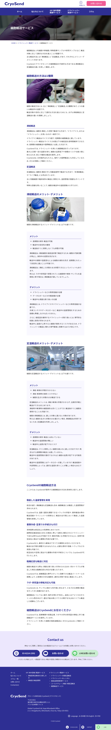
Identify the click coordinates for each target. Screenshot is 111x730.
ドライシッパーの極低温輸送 (61, 676)
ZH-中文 (97, 716)
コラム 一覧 (15, 679)
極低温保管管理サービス (59, 681)
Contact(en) (15, 685)
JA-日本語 (82, 716)
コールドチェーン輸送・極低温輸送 (63, 683)
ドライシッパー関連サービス (73, 11)
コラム (91, 11)
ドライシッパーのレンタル (60, 678)
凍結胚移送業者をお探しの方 (37, 677)
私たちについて (37, 11)
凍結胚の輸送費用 (34, 680)
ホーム (19, 11)
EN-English (90, 716)
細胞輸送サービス (57, 686)
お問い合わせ (96, 3)
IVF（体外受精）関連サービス (55, 11)
